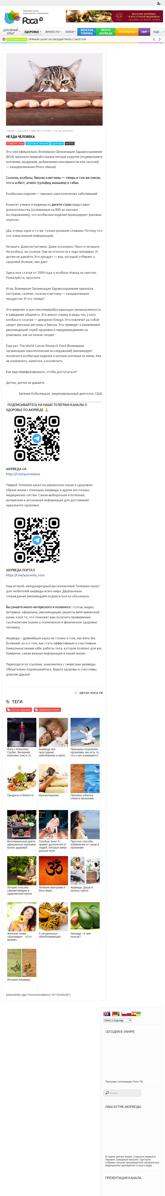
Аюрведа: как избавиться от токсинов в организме (146, 653)
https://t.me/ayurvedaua (23, 474)
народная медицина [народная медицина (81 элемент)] (132, 1037)
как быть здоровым (20, 710)
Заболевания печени (133, 491)
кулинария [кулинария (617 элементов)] (127, 1020)
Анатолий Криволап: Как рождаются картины (146, 623)
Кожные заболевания (133, 440)
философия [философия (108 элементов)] (142, 1086)
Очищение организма (133, 452)
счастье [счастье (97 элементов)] (148, 1075)
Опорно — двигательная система (135, 475)
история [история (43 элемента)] (146, 1009)
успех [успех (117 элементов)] (124, 1086)
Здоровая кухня (16, 39)
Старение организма (133, 542)
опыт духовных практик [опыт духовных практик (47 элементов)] (134, 1047)
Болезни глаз (127, 529)
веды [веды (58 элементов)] (150, 982)
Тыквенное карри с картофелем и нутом (146, 605)
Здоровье (23, 130)
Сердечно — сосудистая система (135, 462)
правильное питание (49, 710)
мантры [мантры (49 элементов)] (125, 1026)
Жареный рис (145, 764)
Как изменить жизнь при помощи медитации (145, 586)
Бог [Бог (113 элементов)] (123, 971)
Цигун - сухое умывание (145, 712)
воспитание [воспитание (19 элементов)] (128, 988)
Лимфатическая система (136, 510)
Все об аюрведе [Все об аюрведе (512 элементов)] (141, 971)
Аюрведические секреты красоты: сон (147, 814)
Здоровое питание (41, 130)
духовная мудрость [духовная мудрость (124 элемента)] (132, 998)
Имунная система (131, 433)
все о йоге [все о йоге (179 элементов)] (149, 988)
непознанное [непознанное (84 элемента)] (128, 1042)
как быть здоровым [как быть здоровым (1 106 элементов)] (132, 1015)
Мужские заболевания (134, 523)
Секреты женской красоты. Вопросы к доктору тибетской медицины (133, 684)
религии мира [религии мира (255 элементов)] (128, 1075)
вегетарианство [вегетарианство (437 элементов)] (130, 982)
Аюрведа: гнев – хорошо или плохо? (147, 744)
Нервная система (130, 446)
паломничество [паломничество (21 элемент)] (130, 1053)
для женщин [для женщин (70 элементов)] (128, 993)
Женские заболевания (134, 516)
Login (158, 3)
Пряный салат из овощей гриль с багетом (57, 39)
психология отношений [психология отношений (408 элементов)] (134, 1069)
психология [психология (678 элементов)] (128, 1064)
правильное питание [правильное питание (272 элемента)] (132, 1058)
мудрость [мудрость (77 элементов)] (126, 1031)
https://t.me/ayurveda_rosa (25, 575)
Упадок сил (126, 536)
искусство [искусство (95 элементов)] (127, 1009)
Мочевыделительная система (139, 503)
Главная (10, 130)
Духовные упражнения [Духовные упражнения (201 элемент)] (134, 977)
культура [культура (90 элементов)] (145, 1020)
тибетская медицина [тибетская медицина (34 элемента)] (133, 1080)
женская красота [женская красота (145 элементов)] (130, 1004)
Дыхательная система (134, 484)
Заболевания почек (132, 497)
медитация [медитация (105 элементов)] (144, 1026)
